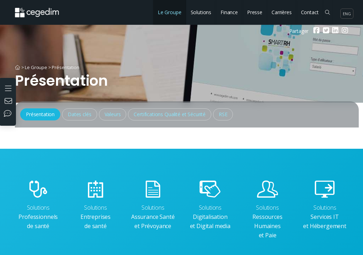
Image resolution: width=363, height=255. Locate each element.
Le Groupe (170, 12)
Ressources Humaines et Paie (267, 210)
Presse (254, 12)
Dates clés (79, 114)
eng (347, 13)
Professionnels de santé (38, 205)
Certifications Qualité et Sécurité (170, 114)
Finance (229, 12)
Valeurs (113, 114)
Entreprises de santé (95, 205)
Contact (310, 12)
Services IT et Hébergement (324, 205)
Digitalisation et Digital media (210, 205)
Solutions (201, 12)
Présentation (65, 67)
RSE (223, 114)
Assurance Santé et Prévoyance (152, 205)
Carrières (282, 12)
